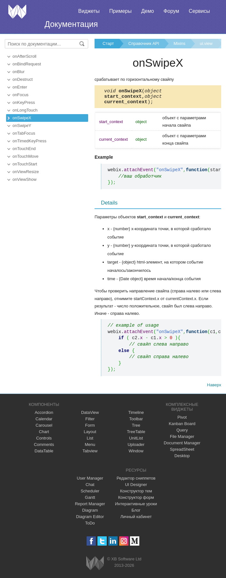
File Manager (182, 439)
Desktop (182, 458)
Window (136, 453)
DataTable (44, 453)
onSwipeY (22, 125)
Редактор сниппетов (136, 481)
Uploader (136, 447)
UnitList (136, 441)
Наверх (214, 387)
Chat (90, 487)
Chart (44, 434)
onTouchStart (25, 164)
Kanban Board (182, 426)
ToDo (90, 526)
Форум (171, 11)
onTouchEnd (24, 148)
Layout (90, 434)
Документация (71, 24)
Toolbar (136, 421)
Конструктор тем (136, 493)
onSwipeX (22, 117)
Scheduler (89, 493)
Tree (136, 428)
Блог (135, 513)
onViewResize (26, 171)
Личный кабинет (136, 519)
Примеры (120, 11)
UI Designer (136, 487)
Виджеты (89, 11)
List (90, 441)
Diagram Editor (90, 519)
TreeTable (136, 434)
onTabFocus (24, 133)
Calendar (44, 421)
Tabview (89, 453)
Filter (90, 421)
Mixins (179, 43)
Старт (108, 43)
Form (90, 428)
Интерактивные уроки (136, 506)
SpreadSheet (182, 452)
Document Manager (182, 445)
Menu (90, 447)
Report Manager (90, 506)
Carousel (44, 428)
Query (182, 433)
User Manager (90, 481)
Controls (44, 441)
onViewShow (25, 179)
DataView (90, 415)
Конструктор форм (136, 500)
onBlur (19, 71)
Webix (95, 566)
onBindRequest (27, 64)
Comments (44, 447)
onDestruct (23, 79)
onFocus (21, 94)
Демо (147, 11)
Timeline (136, 415)
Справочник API (143, 43)
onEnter (20, 87)
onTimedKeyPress (29, 140)
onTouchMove (25, 156)
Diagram (90, 513)
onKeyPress (24, 102)
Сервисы (199, 11)
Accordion (44, 415)
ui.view (206, 43)
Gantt (90, 500)
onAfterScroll (24, 56)
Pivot (182, 420)
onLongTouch (25, 110)
